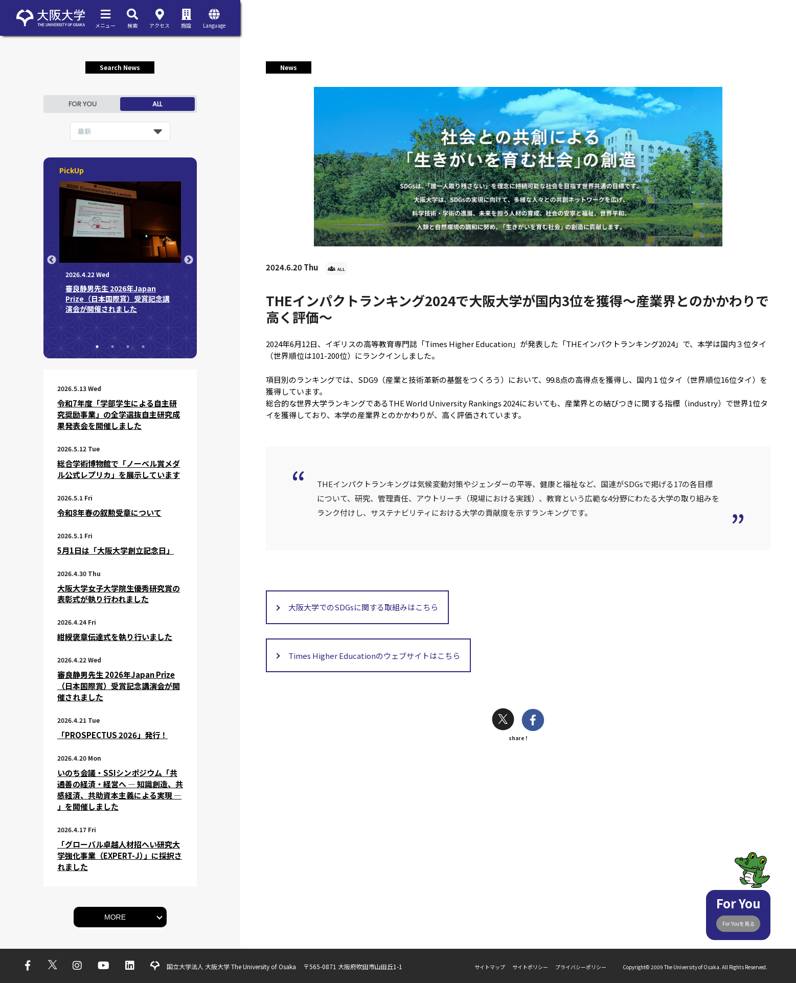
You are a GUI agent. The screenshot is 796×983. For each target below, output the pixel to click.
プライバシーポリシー (580, 967)
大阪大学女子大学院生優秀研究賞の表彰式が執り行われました (118, 594)
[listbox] (120, 131)
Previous (52, 260)
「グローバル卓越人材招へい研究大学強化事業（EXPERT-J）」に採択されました (119, 855)
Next (189, 260)
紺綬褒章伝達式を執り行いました (114, 636)
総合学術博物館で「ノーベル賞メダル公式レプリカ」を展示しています (118, 469)
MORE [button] (115, 917)
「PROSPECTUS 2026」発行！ (112, 734)
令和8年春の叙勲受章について (109, 512)
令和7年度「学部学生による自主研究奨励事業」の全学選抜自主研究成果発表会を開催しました (118, 414)
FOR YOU (83, 104)
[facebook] (532, 721)
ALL (157, 104)
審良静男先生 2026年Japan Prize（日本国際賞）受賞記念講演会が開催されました (118, 685)
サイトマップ (489, 967)
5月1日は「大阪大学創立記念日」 (115, 550)
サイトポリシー (530, 967)
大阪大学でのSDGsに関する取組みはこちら (363, 607)
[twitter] (503, 720)
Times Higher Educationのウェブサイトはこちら (374, 655)
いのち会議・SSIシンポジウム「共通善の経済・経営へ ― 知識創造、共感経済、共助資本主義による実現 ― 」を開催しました (120, 789)
